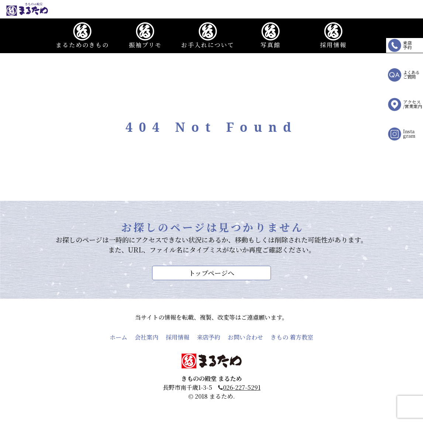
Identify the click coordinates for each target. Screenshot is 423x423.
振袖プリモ (145, 35)
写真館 (271, 35)
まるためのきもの (82, 35)
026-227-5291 (242, 387)
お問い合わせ (245, 337)
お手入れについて (207, 35)
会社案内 (146, 337)
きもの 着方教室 (292, 337)
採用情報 (333, 35)
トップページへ (211, 273)
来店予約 (208, 337)
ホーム (118, 337)
